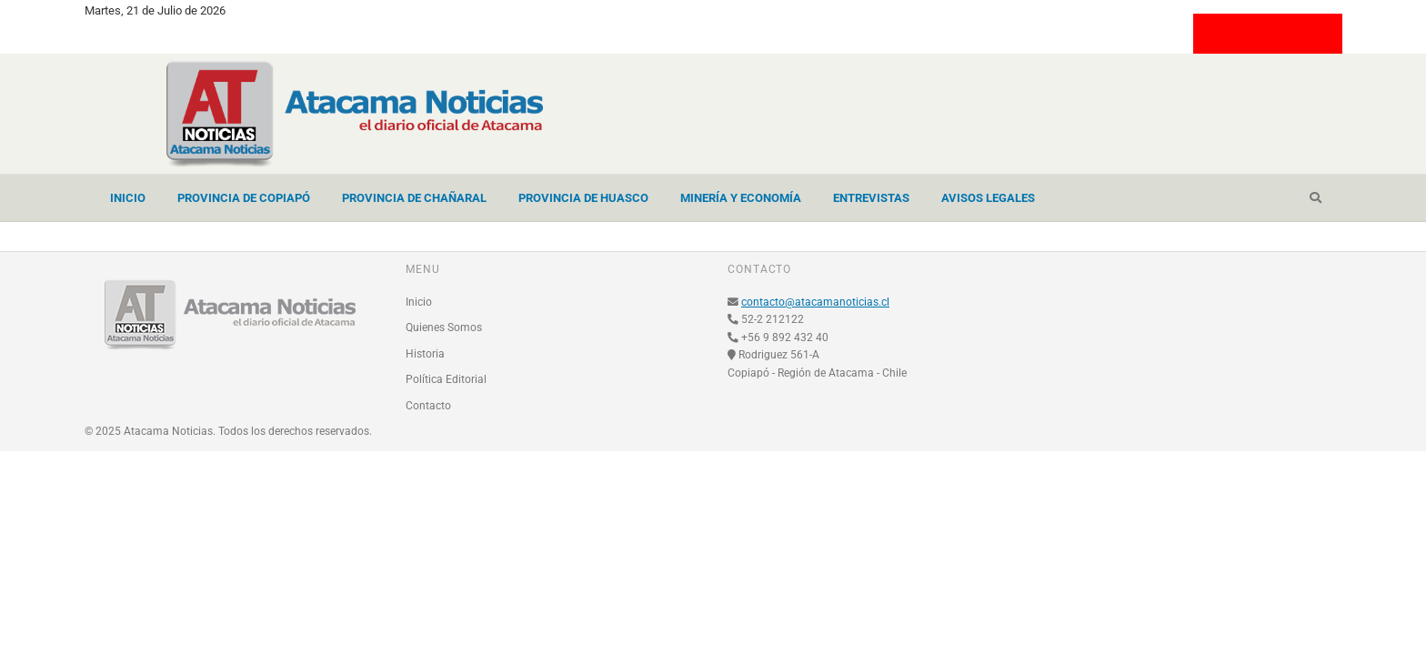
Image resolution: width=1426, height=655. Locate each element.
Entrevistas (871, 198)
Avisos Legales (988, 198)
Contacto (428, 405)
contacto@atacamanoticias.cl (815, 302)
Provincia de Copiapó (243, 198)
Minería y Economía (740, 198)
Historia (425, 354)
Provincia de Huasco (583, 198)
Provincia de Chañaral (414, 198)
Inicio (128, 198)
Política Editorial (446, 379)
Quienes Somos (444, 327)
